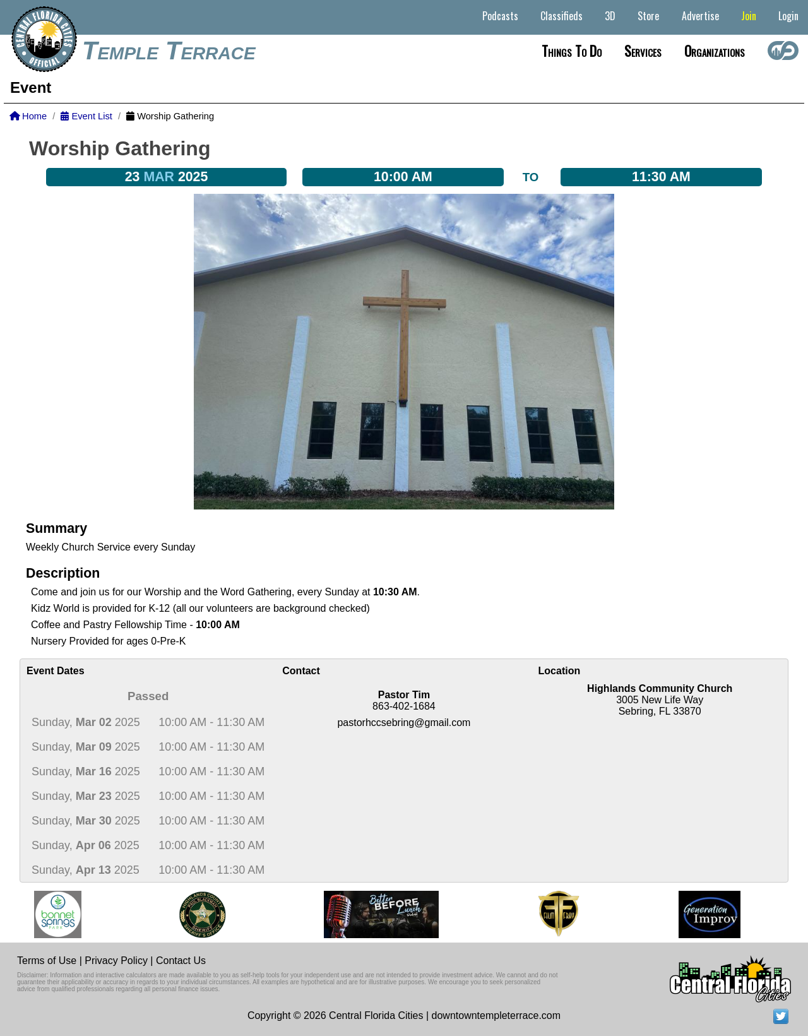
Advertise (700, 15)
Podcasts (500, 15)
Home (28, 116)
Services (643, 50)
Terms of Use (46, 960)
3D (610, 15)
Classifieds (561, 15)
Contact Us (181, 960)
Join (748, 15)
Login (788, 15)
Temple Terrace (169, 50)
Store (648, 15)
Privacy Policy (116, 960)
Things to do (572, 50)
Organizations (714, 50)
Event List (86, 116)
